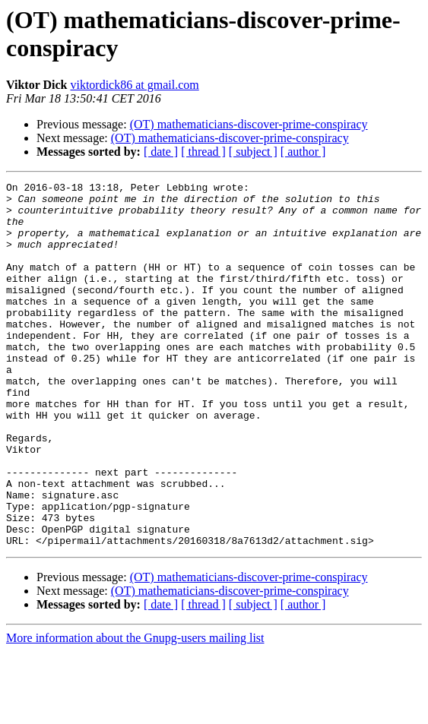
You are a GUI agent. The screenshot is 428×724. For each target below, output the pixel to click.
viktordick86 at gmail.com (134, 84)
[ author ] (303, 151)
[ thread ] (203, 151)
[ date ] (161, 151)
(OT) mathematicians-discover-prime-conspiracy (249, 124)
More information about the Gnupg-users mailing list (135, 710)
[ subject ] (253, 151)
